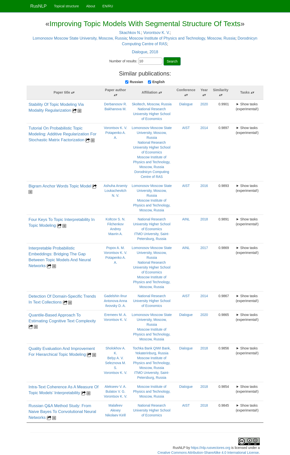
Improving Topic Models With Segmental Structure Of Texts (145, 24)
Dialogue (139, 52)
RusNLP (38, 6)
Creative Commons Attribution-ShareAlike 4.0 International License (208, 453)
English (158, 82)
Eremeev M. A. (115, 315)
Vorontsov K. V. (156, 33)
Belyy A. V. (115, 358)
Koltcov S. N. (115, 219)
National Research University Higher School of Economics (151, 114)
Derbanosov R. (115, 104)
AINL (186, 219)
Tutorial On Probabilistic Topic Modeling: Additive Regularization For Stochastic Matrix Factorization (62, 134)
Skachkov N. (130, 33)
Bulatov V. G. (115, 391)
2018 (153, 52)
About (90, 6)
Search (172, 61)
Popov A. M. (115, 248)
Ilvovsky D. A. (115, 306)
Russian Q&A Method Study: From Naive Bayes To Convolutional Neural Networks (62, 411)
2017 (204, 248)
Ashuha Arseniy (115, 186)
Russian (136, 82)
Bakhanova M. (115, 109)
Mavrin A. (115, 234)
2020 (204, 104)
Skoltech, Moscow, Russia (152, 104)
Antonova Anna (115, 301)
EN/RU (108, 6)
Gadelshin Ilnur (115, 296)
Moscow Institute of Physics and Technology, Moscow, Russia (182, 38)
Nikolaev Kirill (115, 415)
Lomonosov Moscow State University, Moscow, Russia (80, 38)
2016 (204, 186)
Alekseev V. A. (115, 387)
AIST (186, 128)
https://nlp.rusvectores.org (210, 448)
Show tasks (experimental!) (247, 106)
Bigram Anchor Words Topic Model (60, 186)
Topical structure (66, 6)
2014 (204, 128)
